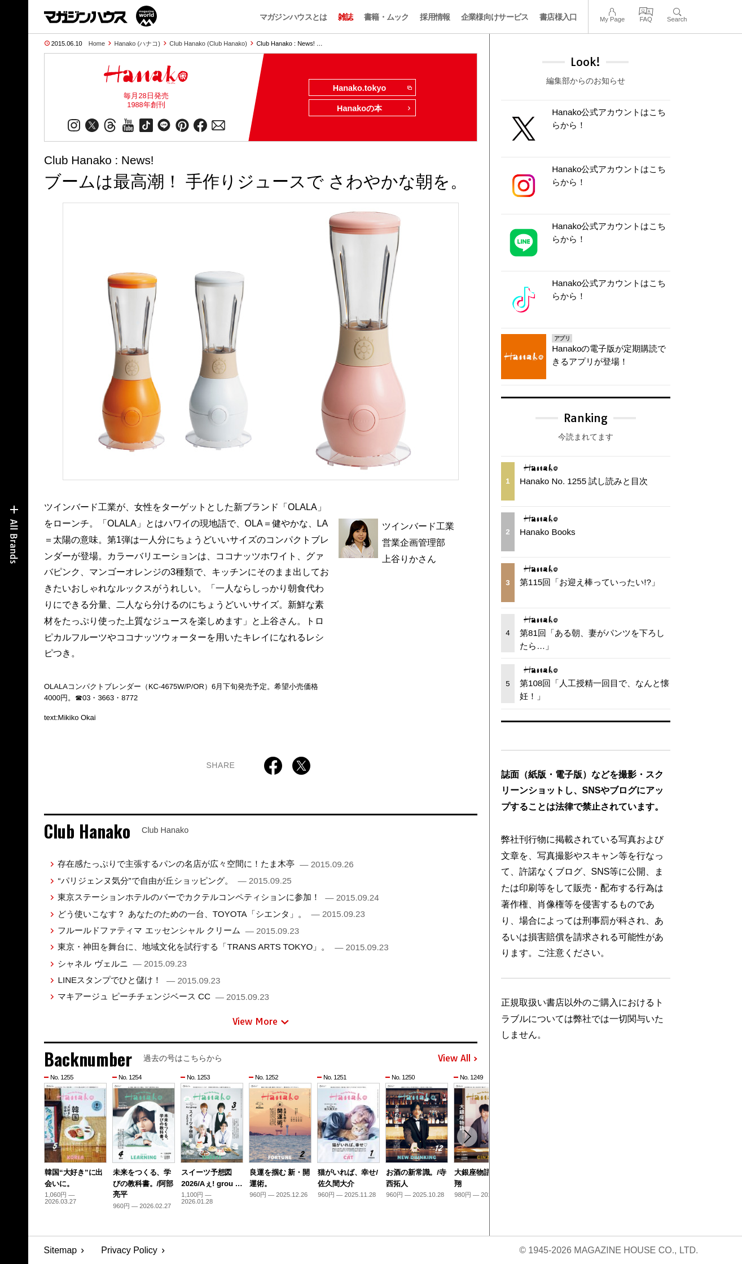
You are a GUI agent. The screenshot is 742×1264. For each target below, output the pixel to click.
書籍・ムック (386, 17)
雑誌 (345, 17)
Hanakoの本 (374, 108)
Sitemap (60, 1250)
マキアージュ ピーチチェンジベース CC (163, 996)
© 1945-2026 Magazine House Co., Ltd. (608, 1250)
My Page (612, 10)
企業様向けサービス (495, 17)
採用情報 (435, 17)
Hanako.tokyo (372, 88)
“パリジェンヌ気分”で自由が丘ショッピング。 (174, 880)
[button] (467, 1136)
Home (97, 43)
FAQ (646, 10)
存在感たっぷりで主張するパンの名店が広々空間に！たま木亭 (205, 863)
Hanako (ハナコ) (137, 43)
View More (260, 1021)
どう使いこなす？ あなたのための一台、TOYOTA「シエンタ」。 (211, 914)
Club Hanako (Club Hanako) (208, 43)
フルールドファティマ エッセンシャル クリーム (178, 930)
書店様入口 (558, 17)
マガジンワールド (100, 16)
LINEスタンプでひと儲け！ (139, 980)
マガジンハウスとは (293, 17)
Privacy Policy (129, 1250)
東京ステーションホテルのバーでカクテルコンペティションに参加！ (218, 897)
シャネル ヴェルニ (122, 963)
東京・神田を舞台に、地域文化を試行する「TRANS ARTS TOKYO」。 (223, 946)
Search (676, 10)
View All (457, 1059)
